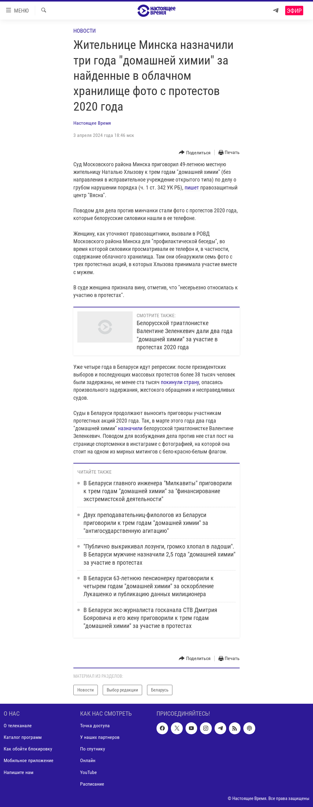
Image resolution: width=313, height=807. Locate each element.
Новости (84, 31)
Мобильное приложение (28, 760)
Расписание (92, 784)
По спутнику (92, 749)
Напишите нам (18, 772)
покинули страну (180, 382)
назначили (130, 428)
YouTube (88, 772)
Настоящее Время (92, 123)
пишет (192, 187)
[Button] (195, 153)
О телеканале (18, 725)
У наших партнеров (100, 737)
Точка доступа (95, 725)
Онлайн (87, 760)
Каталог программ (23, 737)
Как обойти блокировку (28, 749)
